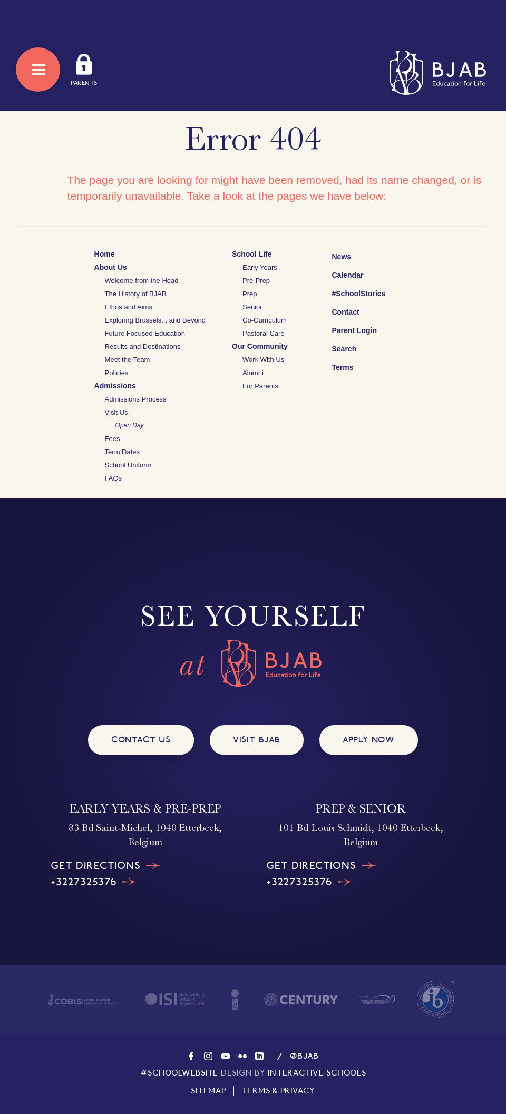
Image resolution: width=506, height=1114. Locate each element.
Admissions (115, 386)
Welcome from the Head (142, 281)
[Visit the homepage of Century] (301, 999)
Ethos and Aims (128, 307)
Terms (335, 366)
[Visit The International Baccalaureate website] (435, 999)
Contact (337, 312)
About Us (110, 267)
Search (336, 347)
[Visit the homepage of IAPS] (235, 1000)
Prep (249, 294)
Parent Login (346, 328)
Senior (252, 307)
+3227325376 (94, 882)
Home (104, 254)
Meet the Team (127, 360)
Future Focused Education (145, 333)
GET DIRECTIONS (106, 866)
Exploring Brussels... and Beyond (155, 320)
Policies (117, 373)
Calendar (339, 273)
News (333, 255)
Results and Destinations (143, 346)
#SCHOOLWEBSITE (179, 1073)
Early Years (259, 267)
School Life (251, 254)
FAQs (113, 478)
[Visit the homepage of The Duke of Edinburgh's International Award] (377, 999)
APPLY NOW (369, 740)
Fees (112, 439)
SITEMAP (208, 1091)
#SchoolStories (350, 293)
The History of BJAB (136, 294)
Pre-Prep (256, 281)
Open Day (129, 425)
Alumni (253, 373)
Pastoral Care (263, 333)
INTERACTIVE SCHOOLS (317, 1073)
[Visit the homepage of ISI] (174, 999)
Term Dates (122, 452)
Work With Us (263, 360)
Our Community (260, 346)
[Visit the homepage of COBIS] (82, 999)
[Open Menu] (38, 69)
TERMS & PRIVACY (278, 1091)
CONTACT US (141, 740)
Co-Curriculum (264, 320)
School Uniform (128, 465)
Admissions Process (136, 399)
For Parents (260, 386)
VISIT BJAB (256, 740)
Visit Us (116, 412)
